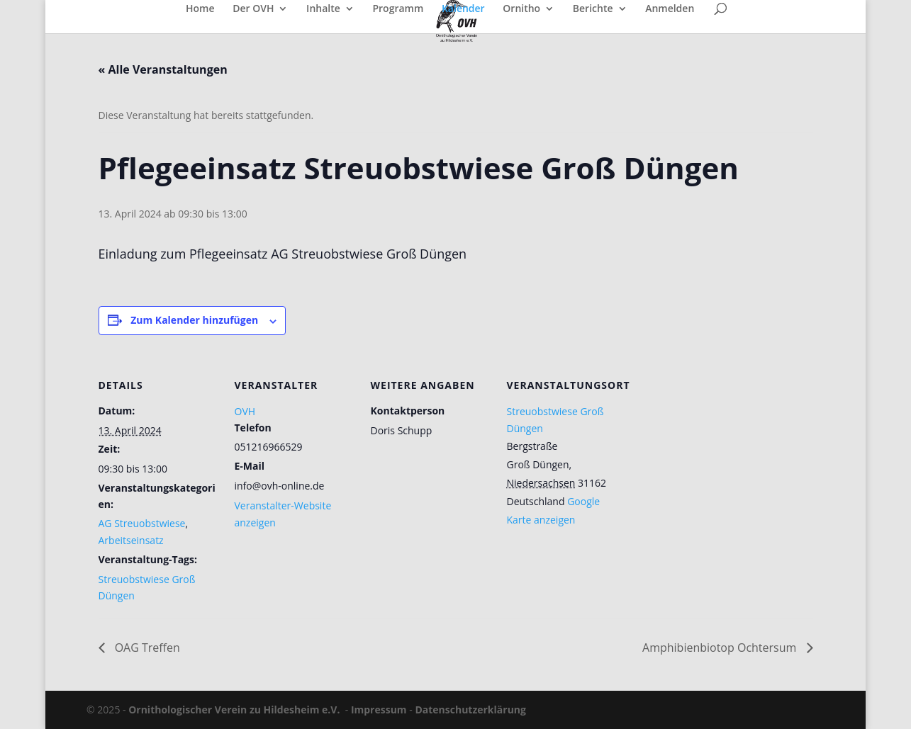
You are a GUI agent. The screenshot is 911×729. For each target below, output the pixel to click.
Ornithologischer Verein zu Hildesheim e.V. (234, 709)
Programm (397, 9)
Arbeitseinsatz (131, 540)
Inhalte (323, 9)
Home (200, 9)
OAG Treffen (146, 647)
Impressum (379, 709)
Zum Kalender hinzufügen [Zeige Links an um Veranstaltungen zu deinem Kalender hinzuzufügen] (194, 320)
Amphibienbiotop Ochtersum (720, 647)
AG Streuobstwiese (142, 523)
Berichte (593, 9)
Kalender (463, 9)
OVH (245, 411)
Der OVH (253, 9)
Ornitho (521, 9)
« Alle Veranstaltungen (163, 69)
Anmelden (669, 9)
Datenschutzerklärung (470, 709)
